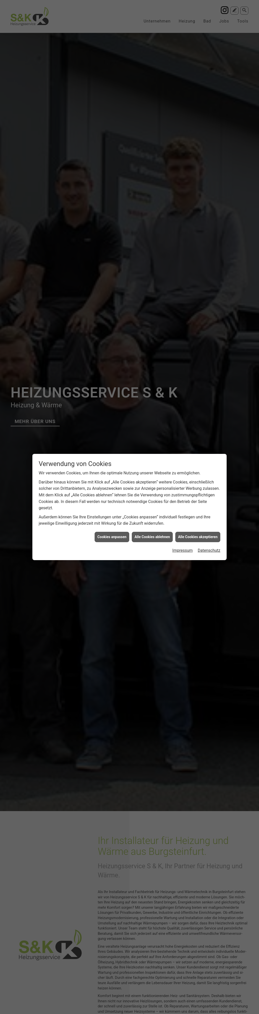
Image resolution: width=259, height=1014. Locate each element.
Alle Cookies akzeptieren (198, 506)
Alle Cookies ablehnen (152, 506)
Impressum (182, 519)
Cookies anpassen (111, 506)
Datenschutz (209, 519)
